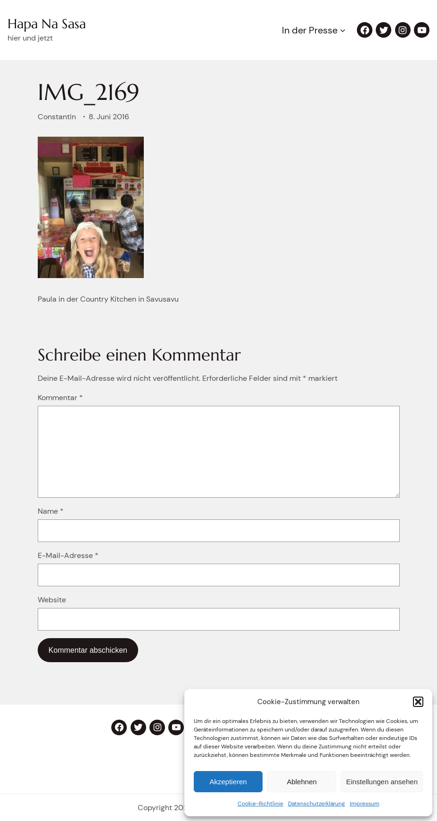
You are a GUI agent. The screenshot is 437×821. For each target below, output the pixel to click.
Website (52, 600)
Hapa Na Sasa (47, 24)
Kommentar (60, 397)
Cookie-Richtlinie (260, 803)
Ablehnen (301, 782)
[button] (418, 701)
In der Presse (310, 30)
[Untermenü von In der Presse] (343, 30)
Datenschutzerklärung (316, 803)
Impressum (364, 803)
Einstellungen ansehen (382, 782)
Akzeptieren (228, 782)
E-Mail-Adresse (68, 555)
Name (51, 511)
